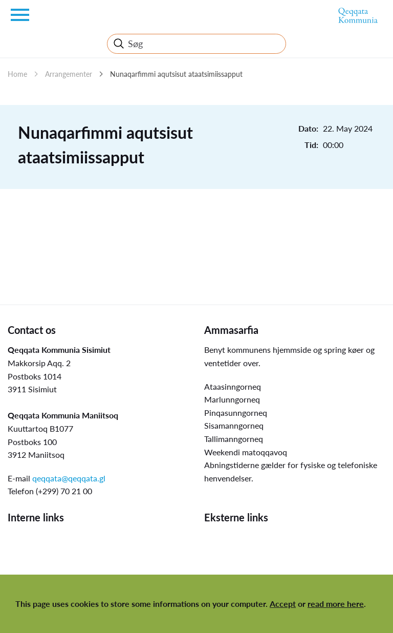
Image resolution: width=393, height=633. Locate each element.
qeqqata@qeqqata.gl (68, 478)
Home (17, 74)
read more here (336, 603)
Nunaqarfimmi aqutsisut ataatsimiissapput (176, 74)
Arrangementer (68, 74)
